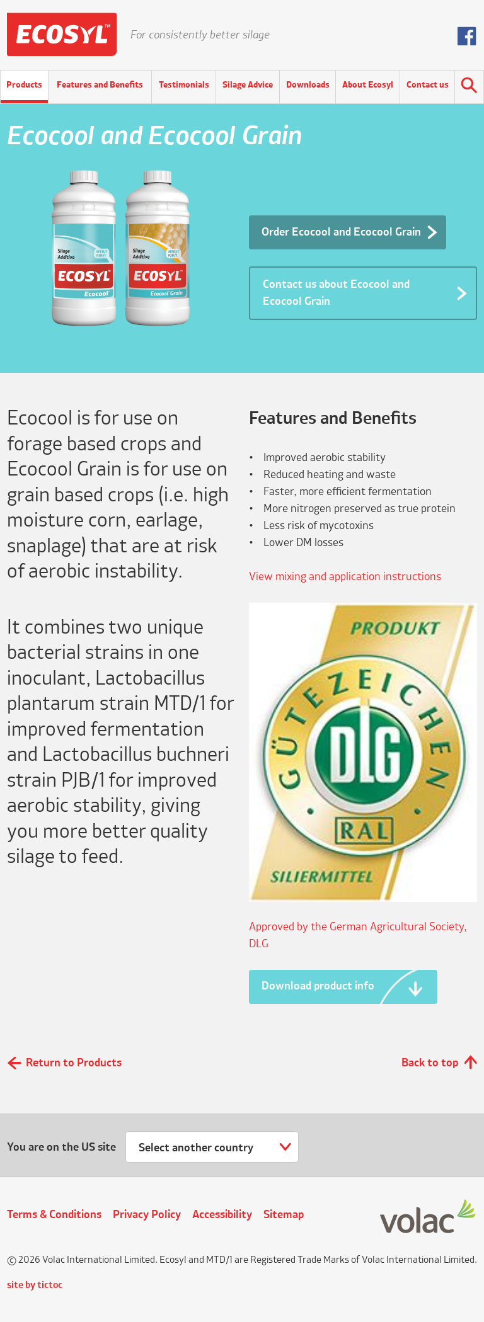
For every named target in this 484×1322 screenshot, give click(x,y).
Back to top (429, 1063)
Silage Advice (247, 85)
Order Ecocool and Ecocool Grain (341, 232)
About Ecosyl (367, 85)
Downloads (308, 85)
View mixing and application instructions (345, 577)
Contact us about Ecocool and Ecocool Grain (336, 293)
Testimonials (184, 85)
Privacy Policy (147, 1215)
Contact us (427, 85)
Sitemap (283, 1215)
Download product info (318, 986)
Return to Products (74, 1063)
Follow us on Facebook (467, 36)
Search (469, 87)
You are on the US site (61, 1147)
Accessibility (222, 1215)
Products (24, 85)
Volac (428, 1217)
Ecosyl (62, 35)
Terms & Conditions (54, 1215)
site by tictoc (34, 1285)
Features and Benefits (100, 85)
